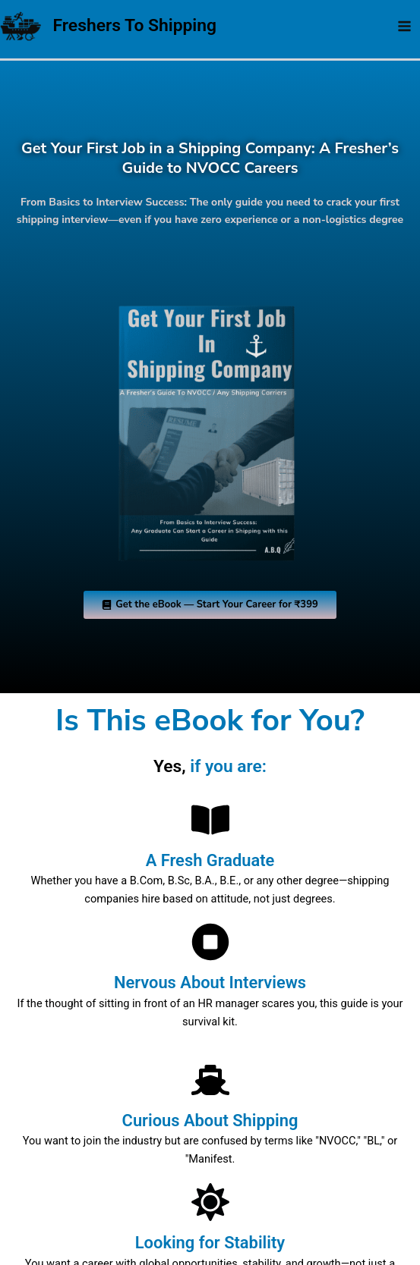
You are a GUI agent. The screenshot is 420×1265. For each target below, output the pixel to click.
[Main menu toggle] (404, 26)
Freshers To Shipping (138, 25)
